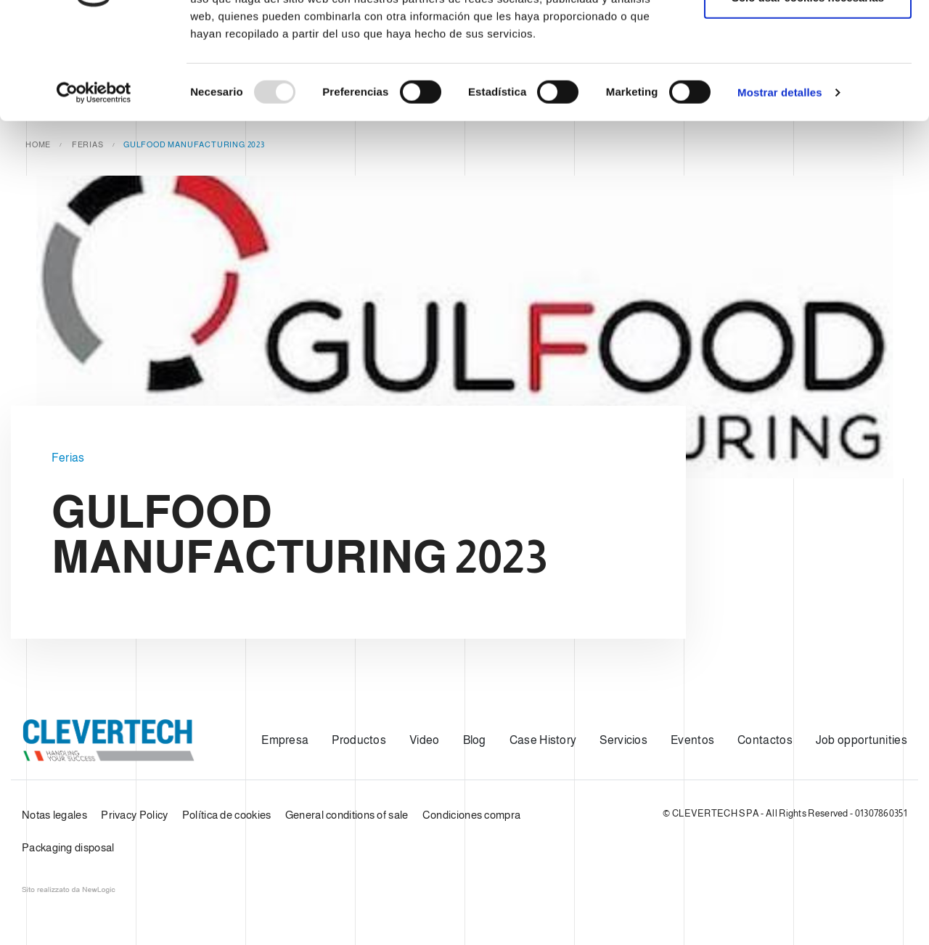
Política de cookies (226, 815)
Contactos (765, 740)
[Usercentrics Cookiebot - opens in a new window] (93, 181)
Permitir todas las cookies (807, 38)
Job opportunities (861, 740)
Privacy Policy (134, 815)
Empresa (284, 740)
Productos (359, 740)
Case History (543, 740)
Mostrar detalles (779, 181)
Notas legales (54, 815)
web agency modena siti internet (68, 889)
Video (424, 740)
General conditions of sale (347, 815)
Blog (474, 740)
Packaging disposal (68, 847)
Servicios (623, 740)
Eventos (692, 740)
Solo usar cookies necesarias (808, 86)
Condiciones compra (471, 815)
